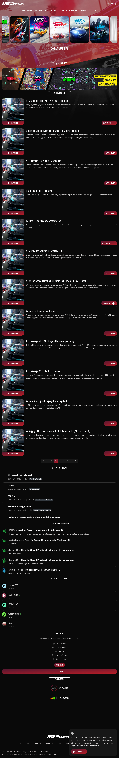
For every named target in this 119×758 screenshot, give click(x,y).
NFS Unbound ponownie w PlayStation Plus (47, 101)
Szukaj (93, 10)
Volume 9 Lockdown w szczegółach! (43, 221)
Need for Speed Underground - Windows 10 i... (48, 540)
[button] (10, 79)
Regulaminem (76, 746)
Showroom (63, 10)
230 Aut (11, 496)
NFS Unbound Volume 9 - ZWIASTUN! (44, 251)
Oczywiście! (79, 751)
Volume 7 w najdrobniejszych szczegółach (46, 401)
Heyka (11, 486)
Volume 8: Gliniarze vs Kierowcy (42, 311)
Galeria (53, 10)
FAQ (59, 743)
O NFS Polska (24, 743)
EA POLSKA (59, 688)
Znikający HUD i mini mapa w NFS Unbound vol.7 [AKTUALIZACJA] (58, 431)
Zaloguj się (111, 3)
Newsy (29, 10)
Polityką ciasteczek (91, 746)
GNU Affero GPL (50, 754)
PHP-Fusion (40, 751)
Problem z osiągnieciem (20, 506)
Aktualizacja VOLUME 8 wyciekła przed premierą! (50, 341)
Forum (83, 10)
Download (38, 10)
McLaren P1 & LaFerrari (20, 475)
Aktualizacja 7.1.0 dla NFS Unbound (43, 371)
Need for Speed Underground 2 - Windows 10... (41, 530)
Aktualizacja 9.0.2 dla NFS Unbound (43, 161)
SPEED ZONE (59, 698)
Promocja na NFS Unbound (39, 191)
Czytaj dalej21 (108, 243)
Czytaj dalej (110, 153)
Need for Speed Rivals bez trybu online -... (39, 570)
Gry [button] (23, 10)
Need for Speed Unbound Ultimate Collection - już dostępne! (56, 281)
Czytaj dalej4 (109, 303)
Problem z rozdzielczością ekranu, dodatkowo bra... (34, 517)
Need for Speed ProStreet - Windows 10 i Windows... (47, 550)
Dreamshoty (74, 10)
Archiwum (59, 671)
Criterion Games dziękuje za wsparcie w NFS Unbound (52, 131)
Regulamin (49, 743)
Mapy (46, 10)
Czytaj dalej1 (109, 122)
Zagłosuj (59, 664)
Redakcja (37, 743)
